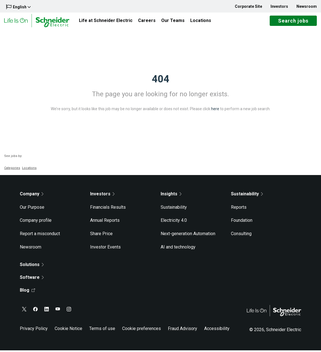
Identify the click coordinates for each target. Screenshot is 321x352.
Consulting (241, 235)
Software (32, 279)
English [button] (18, 6)
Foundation (241, 222)
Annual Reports (105, 222)
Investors (279, 6)
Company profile (36, 222)
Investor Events (105, 248)
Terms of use (102, 330)
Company (32, 195)
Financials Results (108, 208)
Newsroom (306, 6)
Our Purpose (32, 208)
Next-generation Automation (188, 235)
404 (160, 81)
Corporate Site (248, 6)
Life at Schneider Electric (105, 21)
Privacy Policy (34, 330)
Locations (200, 21)
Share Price (101, 235)
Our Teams (173, 21)
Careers (147, 21)
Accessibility (217, 330)
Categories (12, 169)
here (215, 110)
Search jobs (293, 21)
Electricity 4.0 (174, 222)
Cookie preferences (141, 330)
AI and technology (178, 248)
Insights (171, 195)
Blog (27, 292)
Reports (239, 208)
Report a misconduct (40, 235)
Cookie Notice (68, 330)
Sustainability (174, 208)
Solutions (32, 266)
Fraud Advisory (182, 330)
